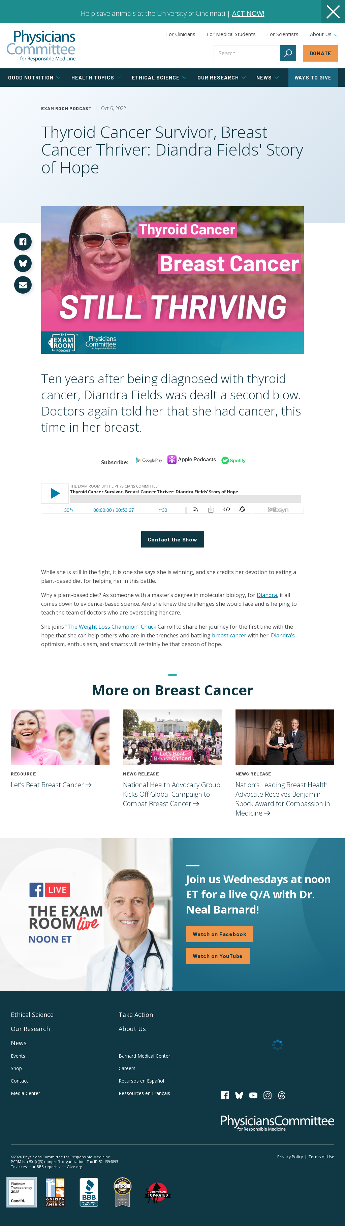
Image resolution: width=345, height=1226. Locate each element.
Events (18, 1056)
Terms (321, 1157)
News (19, 1043)
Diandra (267, 595)
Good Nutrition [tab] (34, 77)
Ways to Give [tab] (313, 77)
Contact (19, 1081)
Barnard (144, 1056)
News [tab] (267, 77)
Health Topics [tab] (96, 77)
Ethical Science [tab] (159, 77)
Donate (321, 53)
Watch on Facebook (220, 934)
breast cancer (229, 635)
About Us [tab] (324, 34)
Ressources (144, 1093)
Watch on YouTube (218, 956)
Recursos (141, 1081)
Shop (16, 1068)
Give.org (74, 1166)
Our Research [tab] (221, 77)
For (231, 34)
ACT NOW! (248, 13)
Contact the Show (172, 539)
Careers (127, 1068)
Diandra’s (283, 635)
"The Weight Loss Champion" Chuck (110, 626)
